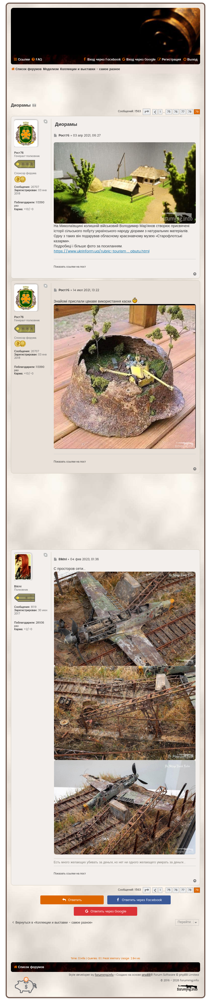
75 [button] (168, 111)
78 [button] (189, 111)
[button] (146, 112)
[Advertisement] (105, 87)
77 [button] (182, 111)
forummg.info (104, 974)
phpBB (146, 974)
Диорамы (21, 105)
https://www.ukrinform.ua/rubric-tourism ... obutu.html (101, 251)
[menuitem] (36, 59)
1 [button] (160, 111)
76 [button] (176, 111)
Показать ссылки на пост (70, 266)
